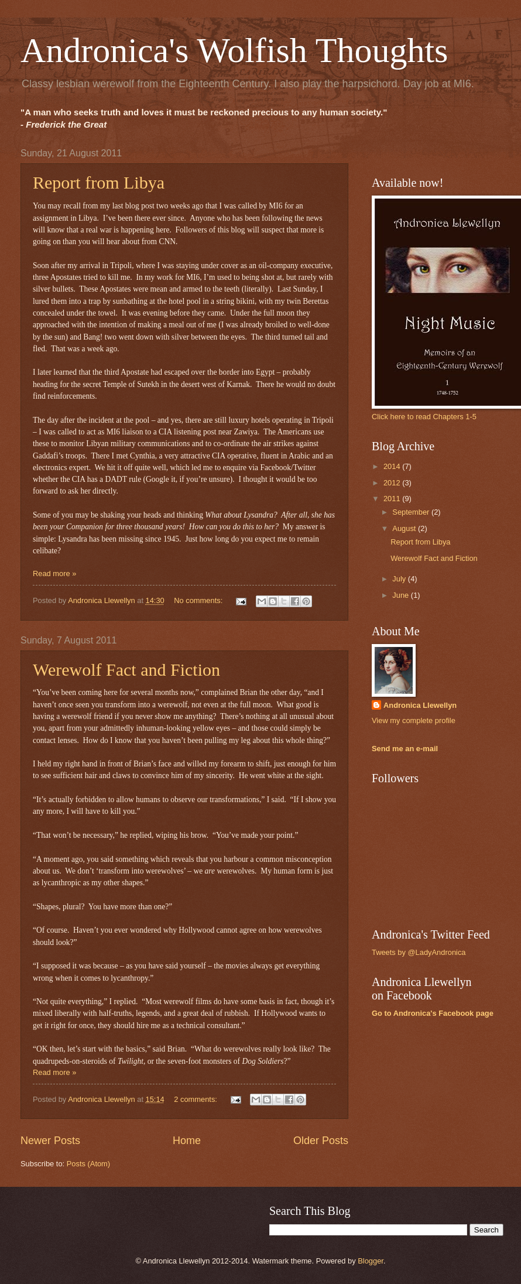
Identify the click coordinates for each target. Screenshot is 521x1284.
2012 (392, 482)
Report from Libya (98, 182)
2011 (392, 498)
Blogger (370, 1260)
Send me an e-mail (405, 748)
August (405, 528)
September (411, 512)
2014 (392, 466)
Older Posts (320, 1140)
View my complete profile (413, 720)
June (401, 595)
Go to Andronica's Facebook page (432, 1013)
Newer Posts (50, 1140)
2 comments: (196, 1099)
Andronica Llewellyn (420, 705)
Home (187, 1140)
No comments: (199, 600)
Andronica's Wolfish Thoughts (234, 50)
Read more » (54, 573)
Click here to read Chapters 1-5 (424, 416)
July (399, 578)
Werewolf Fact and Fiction (126, 669)
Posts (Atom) (88, 1163)
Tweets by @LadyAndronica (419, 952)
